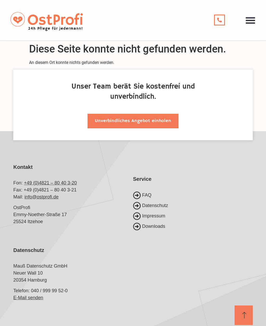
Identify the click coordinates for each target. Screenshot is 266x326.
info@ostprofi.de (41, 196)
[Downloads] (193, 226)
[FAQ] (193, 195)
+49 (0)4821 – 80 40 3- (48, 182)
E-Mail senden (28, 297)
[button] (250, 20)
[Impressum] (193, 216)
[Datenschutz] (193, 206)
